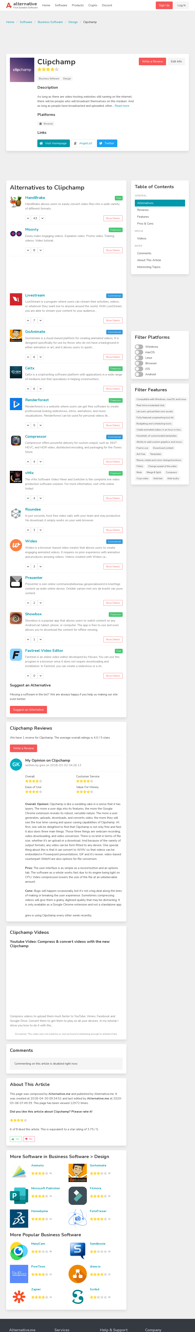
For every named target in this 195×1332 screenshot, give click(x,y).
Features (143, 217)
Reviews (143, 210)
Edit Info (176, 61)
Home (46, 5)
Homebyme (39, 1211)
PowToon (38, 1266)
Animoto (37, 1165)
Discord (107, 5)
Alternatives (145, 203)
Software (61, 5)
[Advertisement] (97, 38)
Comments (144, 253)
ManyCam (38, 1244)
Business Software (50, 22)
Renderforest (37, 400)
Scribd (94, 1289)
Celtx (29, 368)
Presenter (34, 577)
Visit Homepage (56, 143)
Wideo (31, 541)
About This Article (149, 260)
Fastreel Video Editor (44, 650)
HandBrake (35, 197)
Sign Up (164, 5)
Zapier (36, 1289)
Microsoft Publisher (45, 1188)
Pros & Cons (145, 224)
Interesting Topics (149, 267)
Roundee (33, 509)
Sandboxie (97, 1244)
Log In (181, 5)
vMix (29, 472)
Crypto (92, 5)
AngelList (85, 143)
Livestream (35, 295)
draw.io (95, 1266)
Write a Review (152, 61)
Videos (141, 238)
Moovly (32, 229)
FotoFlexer (98, 1211)
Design (73, 22)
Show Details (113, 218)
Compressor (35, 436)
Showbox (33, 614)
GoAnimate (35, 331)
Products (78, 5)
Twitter (109, 143)
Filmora (95, 1188)
